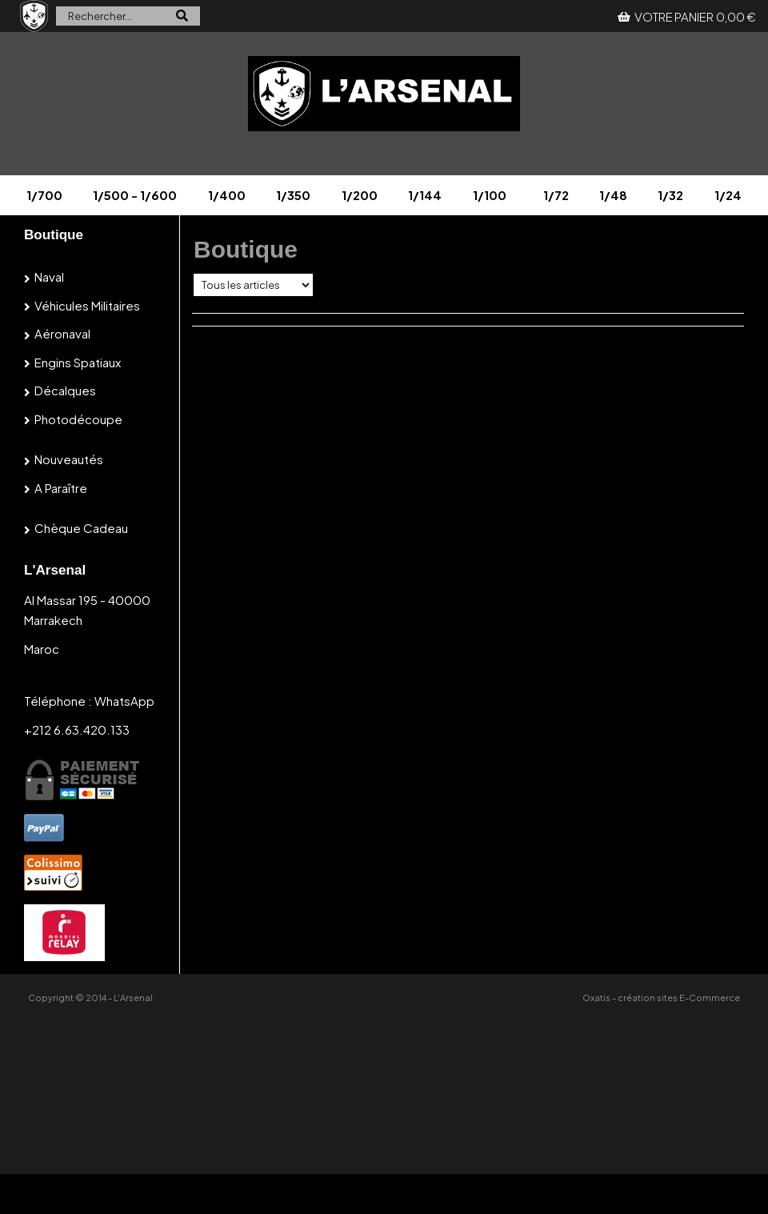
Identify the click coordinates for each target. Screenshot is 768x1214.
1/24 (728, 194)
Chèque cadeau (81, 527)
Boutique (53, 234)
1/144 (425, 194)
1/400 (227, 194)
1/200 (360, 194)
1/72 (556, 194)
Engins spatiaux (77, 362)
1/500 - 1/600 (135, 194)
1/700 (44, 194)
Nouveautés (68, 459)
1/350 (293, 194)
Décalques (65, 390)
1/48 (613, 194)
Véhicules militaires (87, 305)
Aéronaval (62, 333)
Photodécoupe (78, 419)
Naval (49, 276)
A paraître (60, 487)
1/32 (670, 194)
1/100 (489, 194)
